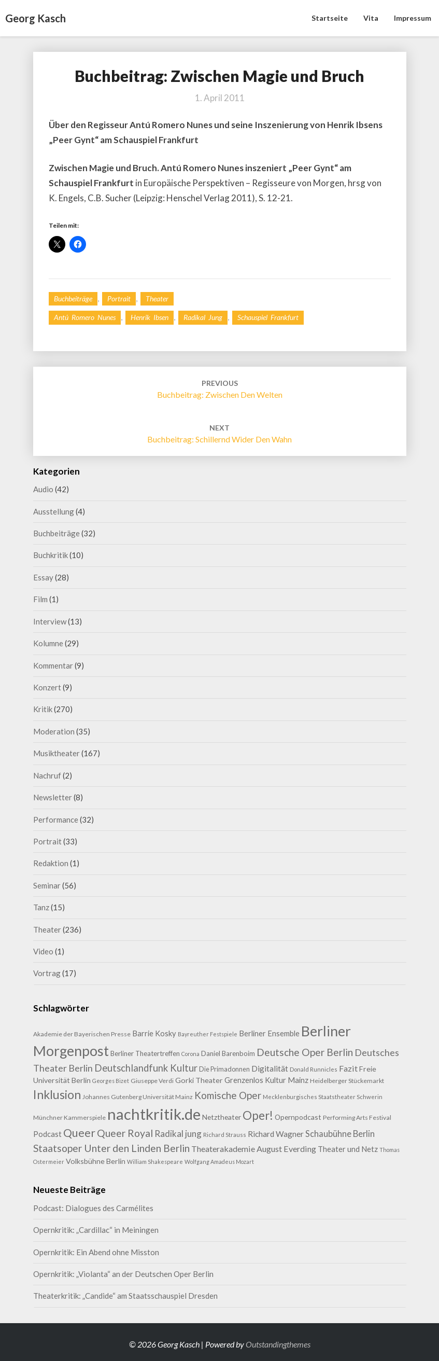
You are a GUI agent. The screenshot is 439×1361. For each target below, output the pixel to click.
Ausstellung (53, 511)
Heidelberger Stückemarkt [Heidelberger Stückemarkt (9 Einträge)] (347, 1081)
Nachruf (47, 775)
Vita (370, 17)
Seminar (47, 885)
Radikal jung (202, 317)
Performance (55, 819)
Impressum (412, 17)
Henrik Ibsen (149, 317)
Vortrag (47, 973)
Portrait (119, 298)
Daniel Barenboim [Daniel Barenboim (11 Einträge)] (228, 1053)
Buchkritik (50, 555)
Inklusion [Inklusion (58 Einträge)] (57, 1094)
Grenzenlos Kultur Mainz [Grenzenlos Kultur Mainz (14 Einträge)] (266, 1080)
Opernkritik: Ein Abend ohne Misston (96, 1252)
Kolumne (48, 643)
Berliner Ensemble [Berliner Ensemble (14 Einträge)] (269, 1033)
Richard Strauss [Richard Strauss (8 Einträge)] (224, 1134)
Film (40, 599)
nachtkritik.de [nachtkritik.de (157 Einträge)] (154, 1114)
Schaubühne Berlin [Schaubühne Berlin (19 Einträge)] (340, 1133)
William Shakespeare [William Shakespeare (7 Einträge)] (155, 1161)
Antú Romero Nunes (85, 317)
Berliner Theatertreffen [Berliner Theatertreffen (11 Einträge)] (145, 1053)
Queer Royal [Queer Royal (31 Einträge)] (125, 1133)
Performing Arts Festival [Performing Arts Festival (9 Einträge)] (357, 1117)
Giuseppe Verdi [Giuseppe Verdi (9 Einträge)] (152, 1081)
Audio (43, 489)
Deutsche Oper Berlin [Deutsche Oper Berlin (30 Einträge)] (305, 1052)
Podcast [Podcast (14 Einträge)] (47, 1134)
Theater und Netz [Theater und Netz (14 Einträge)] (348, 1149)
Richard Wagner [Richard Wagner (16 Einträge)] (276, 1133)
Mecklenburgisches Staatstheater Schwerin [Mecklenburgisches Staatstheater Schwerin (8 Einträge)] (323, 1096)
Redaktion (50, 863)
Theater (157, 298)
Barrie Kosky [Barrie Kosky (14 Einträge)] (154, 1033)
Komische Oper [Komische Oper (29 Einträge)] (227, 1095)
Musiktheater (56, 753)
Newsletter (52, 797)
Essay (43, 577)
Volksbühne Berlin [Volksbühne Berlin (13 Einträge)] (95, 1161)
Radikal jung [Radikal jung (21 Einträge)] (178, 1133)
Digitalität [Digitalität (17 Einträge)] (269, 1068)
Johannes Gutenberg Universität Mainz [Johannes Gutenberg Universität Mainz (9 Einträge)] (137, 1097)
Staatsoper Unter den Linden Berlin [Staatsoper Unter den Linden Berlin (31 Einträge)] (111, 1148)
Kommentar (53, 665)
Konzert (47, 687)
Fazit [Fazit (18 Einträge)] (348, 1068)
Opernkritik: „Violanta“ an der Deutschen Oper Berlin (123, 1274)
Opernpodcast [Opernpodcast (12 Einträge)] (298, 1117)
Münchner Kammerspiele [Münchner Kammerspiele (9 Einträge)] (69, 1117)
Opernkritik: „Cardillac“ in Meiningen (96, 1229)
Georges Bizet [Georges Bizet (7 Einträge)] (110, 1080)
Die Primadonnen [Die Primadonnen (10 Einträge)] (224, 1069)
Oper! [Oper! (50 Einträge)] (258, 1115)
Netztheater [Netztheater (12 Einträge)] (221, 1117)
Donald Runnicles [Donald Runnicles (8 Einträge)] (313, 1069)
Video (43, 951)
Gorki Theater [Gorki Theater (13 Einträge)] (199, 1080)
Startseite (329, 17)
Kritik (42, 709)
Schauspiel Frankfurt (268, 317)
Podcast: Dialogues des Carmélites (93, 1208)
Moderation (54, 731)
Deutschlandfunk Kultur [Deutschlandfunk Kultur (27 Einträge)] (145, 1068)
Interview (49, 621)
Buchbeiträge (73, 298)
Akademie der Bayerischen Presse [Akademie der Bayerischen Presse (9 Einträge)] (82, 1034)
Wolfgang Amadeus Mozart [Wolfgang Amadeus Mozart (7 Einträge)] (219, 1161)
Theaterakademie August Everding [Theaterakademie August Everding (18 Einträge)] (253, 1149)
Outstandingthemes (278, 1344)
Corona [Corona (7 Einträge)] (190, 1053)
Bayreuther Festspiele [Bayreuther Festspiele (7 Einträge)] (207, 1034)
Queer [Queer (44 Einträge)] (79, 1133)
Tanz (41, 907)
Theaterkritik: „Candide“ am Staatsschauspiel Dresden (125, 1295)
